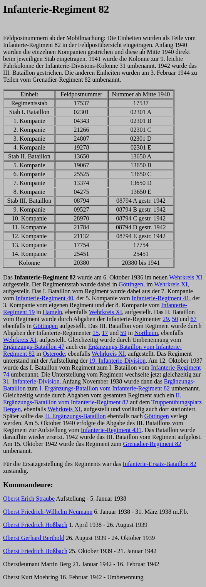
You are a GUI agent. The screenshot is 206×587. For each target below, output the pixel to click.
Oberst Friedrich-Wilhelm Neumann (47, 511)
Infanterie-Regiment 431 (111, 430)
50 (175, 319)
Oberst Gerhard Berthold (33, 538)
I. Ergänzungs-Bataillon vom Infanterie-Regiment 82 (104, 388)
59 (123, 333)
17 (105, 333)
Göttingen (131, 284)
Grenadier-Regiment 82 (152, 444)
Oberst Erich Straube (29, 498)
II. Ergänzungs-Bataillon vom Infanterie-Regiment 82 (92, 398)
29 (166, 319)
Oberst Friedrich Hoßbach (35, 524)
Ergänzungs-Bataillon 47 (33, 346)
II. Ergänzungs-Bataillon (75, 416)
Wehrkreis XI (185, 277)
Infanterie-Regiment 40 (44, 298)
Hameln (52, 312)
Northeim (146, 333)
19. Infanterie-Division (117, 360)
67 (194, 319)
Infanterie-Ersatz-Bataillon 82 (159, 464)
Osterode (54, 353)
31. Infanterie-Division (31, 381)
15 (95, 333)
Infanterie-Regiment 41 (160, 298)
